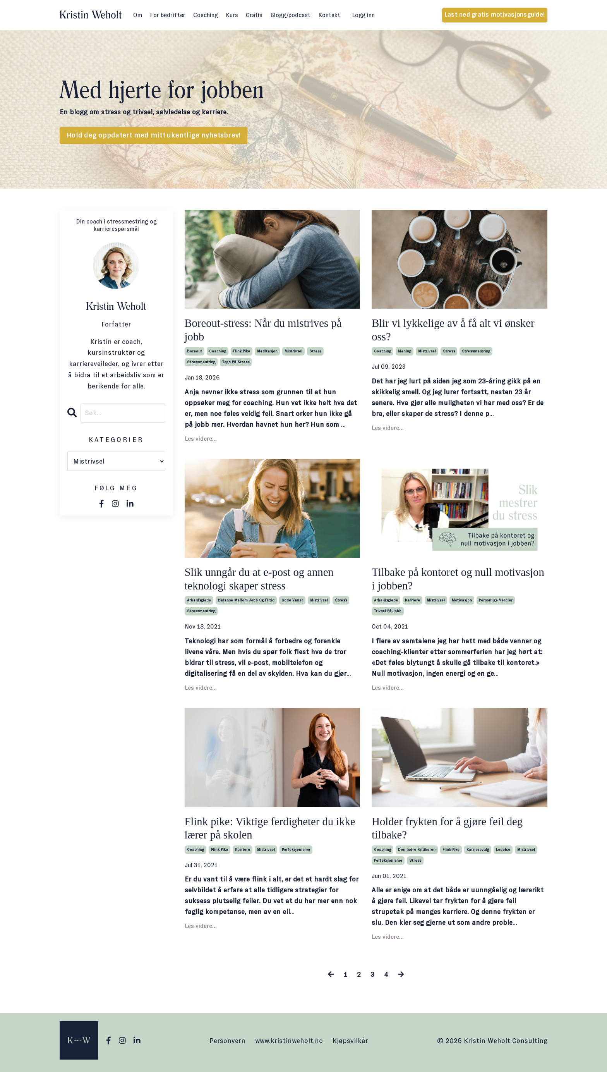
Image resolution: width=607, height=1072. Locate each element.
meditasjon (267, 352)
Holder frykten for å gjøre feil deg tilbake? (451, 831)
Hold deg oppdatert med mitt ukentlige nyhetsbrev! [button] (153, 135)
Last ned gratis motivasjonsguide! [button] (495, 14)
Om (137, 15)
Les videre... (201, 439)
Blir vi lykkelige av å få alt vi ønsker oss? (457, 330)
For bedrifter (167, 15)
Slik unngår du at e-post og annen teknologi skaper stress (263, 580)
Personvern (227, 1044)
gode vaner (292, 603)
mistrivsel (293, 352)
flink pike (241, 352)
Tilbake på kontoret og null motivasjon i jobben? (435, 580)
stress (315, 352)
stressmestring (201, 363)
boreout (194, 352)
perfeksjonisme (296, 853)
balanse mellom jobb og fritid (246, 603)
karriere (412, 603)
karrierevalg (477, 853)
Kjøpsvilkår (350, 1044)
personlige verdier (496, 603)
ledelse (503, 853)
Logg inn (363, 15)
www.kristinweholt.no (289, 1044)
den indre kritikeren (417, 853)
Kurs (232, 15)
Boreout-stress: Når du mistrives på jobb (267, 330)
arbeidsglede (199, 603)
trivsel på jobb (387, 614)
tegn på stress (235, 363)
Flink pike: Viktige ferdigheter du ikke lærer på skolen (263, 831)
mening (404, 352)
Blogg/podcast (290, 15)
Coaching (205, 15)
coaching (217, 352)
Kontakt (329, 15)
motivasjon (462, 603)
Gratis (254, 15)
